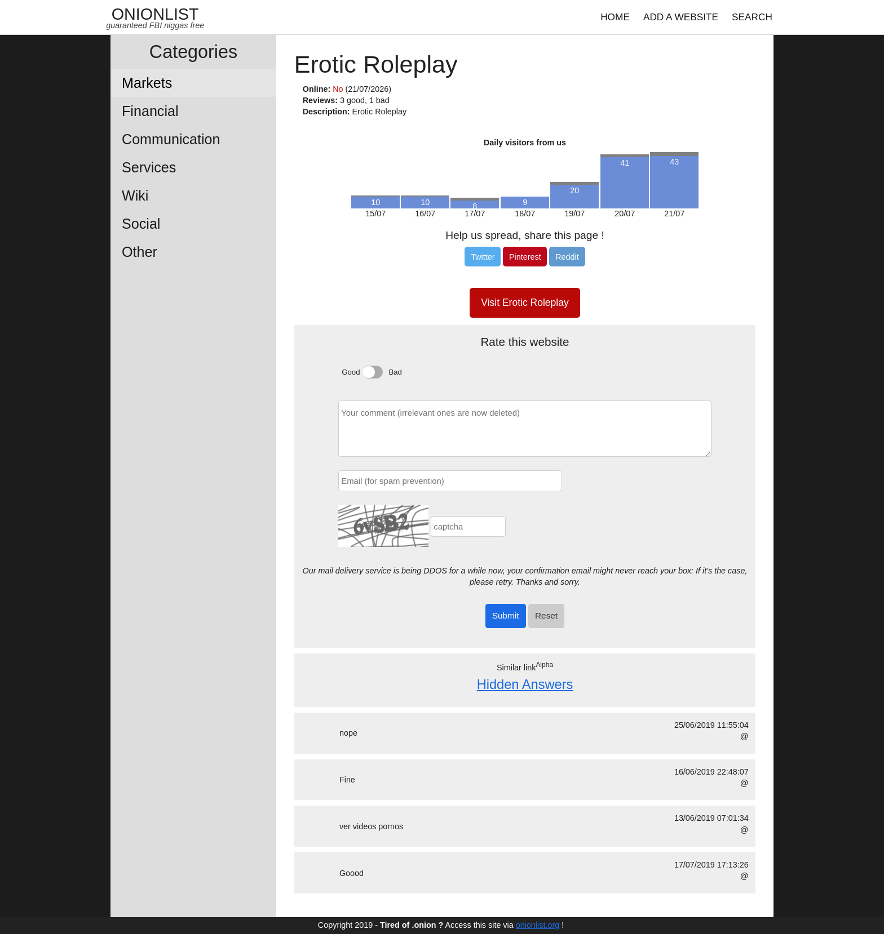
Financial (150, 111)
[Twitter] (483, 256)
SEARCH (752, 17)
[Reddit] (567, 256)
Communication (171, 139)
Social (141, 224)
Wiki (135, 195)
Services (149, 167)
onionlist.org (537, 924)
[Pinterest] (525, 256)
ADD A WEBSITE (680, 17)
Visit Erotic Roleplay (524, 302)
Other (139, 252)
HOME (615, 17)
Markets (147, 83)
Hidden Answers (525, 684)
